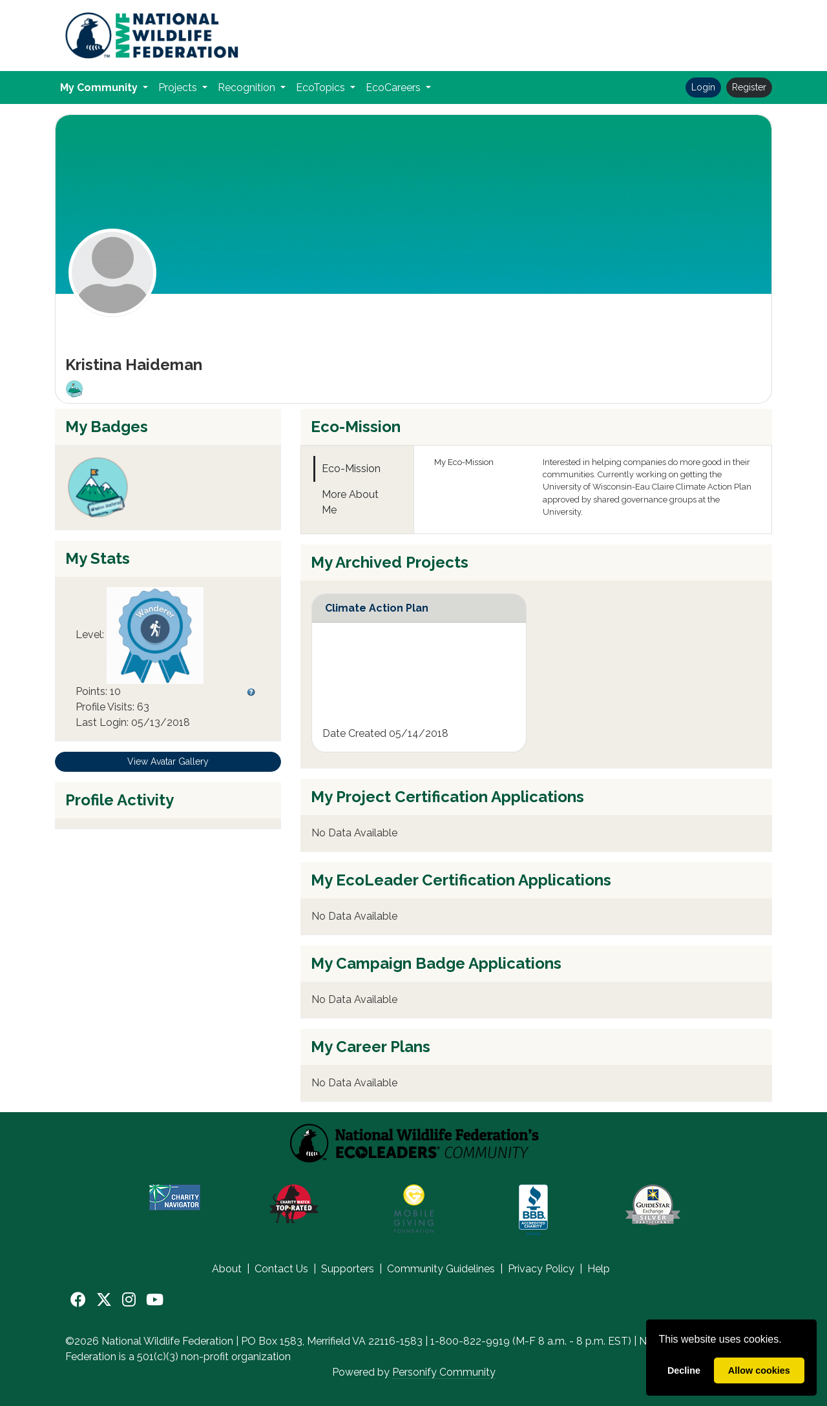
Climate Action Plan (376, 608)
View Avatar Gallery (168, 761)
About (227, 1269)
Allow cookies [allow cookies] (759, 1370)
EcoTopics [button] (322, 87)
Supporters (347, 1269)
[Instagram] (129, 1300)
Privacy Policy (541, 1269)
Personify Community (444, 1372)
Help (598, 1269)
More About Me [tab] (350, 502)
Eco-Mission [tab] (351, 468)
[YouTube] (155, 1300)
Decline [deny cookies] (683, 1370)
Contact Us (281, 1269)
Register (749, 87)
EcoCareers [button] (394, 87)
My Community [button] (100, 87)
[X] (104, 1300)
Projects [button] (179, 87)
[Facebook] (78, 1300)
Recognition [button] (248, 87)
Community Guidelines (441, 1269)
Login (703, 87)
